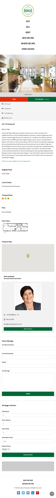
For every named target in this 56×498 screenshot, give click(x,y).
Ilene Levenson (9, 276)
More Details (28, 329)
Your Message (28, 379)
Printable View (8, 118)
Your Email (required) (28, 355)
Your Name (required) (28, 347)
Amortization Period (7, 437)
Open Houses (28, 49)
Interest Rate (5, 429)
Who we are (28, 38)
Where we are (28, 43)
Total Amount (5, 411)
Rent (28, 32)
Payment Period (6, 446)
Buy (28, 21)
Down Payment (6, 420)
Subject (28, 364)
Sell (28, 27)
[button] (4, 70)
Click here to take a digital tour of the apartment (16, 161)
